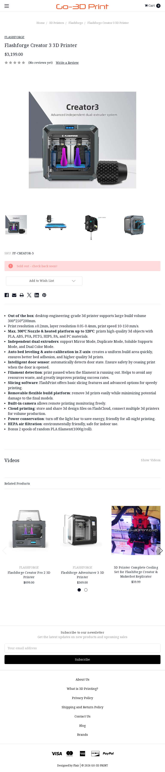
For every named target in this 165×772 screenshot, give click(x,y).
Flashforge (76, 23)
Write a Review (67, 63)
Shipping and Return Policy (82, 707)
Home (41, 23)
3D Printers (56, 23)
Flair (76, 765)
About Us (82, 679)
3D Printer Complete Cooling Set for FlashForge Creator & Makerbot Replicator (136, 571)
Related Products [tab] (17, 483)
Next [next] (160, 550)
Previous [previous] (4, 550)
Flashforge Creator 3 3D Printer (108, 23)
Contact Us (82, 716)
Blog (82, 725)
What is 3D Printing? (82, 689)
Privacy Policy (82, 698)
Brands (82, 735)
